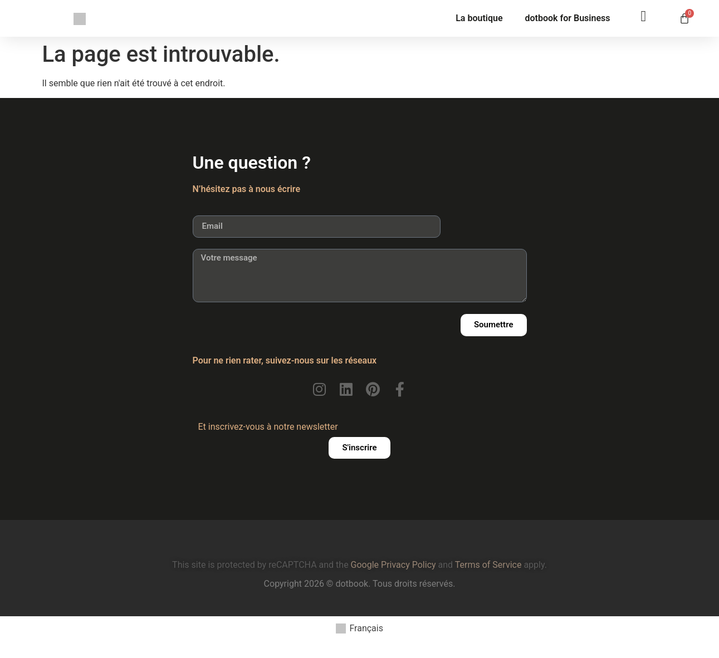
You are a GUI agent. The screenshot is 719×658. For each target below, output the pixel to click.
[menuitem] (359, 629)
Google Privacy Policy (393, 564)
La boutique (479, 18)
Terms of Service (488, 564)
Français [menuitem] (366, 628)
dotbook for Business (567, 18)
